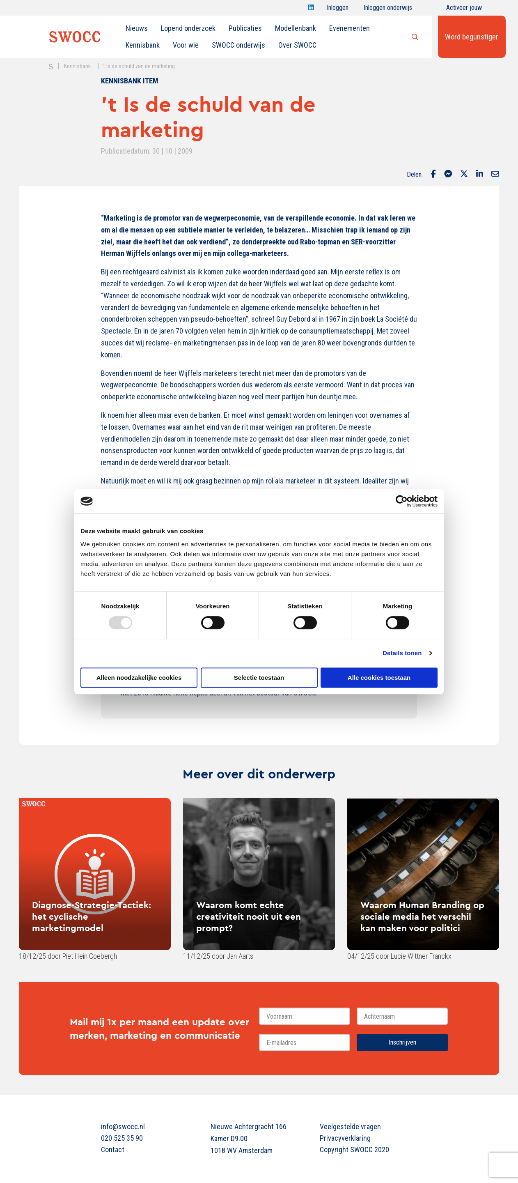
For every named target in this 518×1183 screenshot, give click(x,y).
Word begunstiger (471, 36)
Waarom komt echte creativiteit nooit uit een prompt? (248, 916)
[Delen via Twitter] (464, 175)
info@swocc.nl (123, 1126)
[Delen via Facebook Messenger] (448, 175)
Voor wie (186, 45)
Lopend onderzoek (188, 28)
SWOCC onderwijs (238, 45)
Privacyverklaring (345, 1138)
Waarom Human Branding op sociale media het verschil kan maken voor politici (422, 916)
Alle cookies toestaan (379, 677)
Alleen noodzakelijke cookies (139, 677)
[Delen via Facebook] (433, 175)
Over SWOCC (297, 45)
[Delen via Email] (495, 175)
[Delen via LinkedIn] (479, 175)
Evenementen (349, 28)
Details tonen (402, 652)
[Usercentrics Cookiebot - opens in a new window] (402, 501)
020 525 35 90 (122, 1138)
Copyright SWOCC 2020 (354, 1149)
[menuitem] (136, 28)
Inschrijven (402, 1042)
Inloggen (337, 10)
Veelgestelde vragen (350, 1126)
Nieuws (137, 28)
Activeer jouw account (464, 10)
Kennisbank (143, 45)
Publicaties (245, 28)
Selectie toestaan (259, 677)
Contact (112, 1149)
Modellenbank (295, 28)
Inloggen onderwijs (388, 10)
